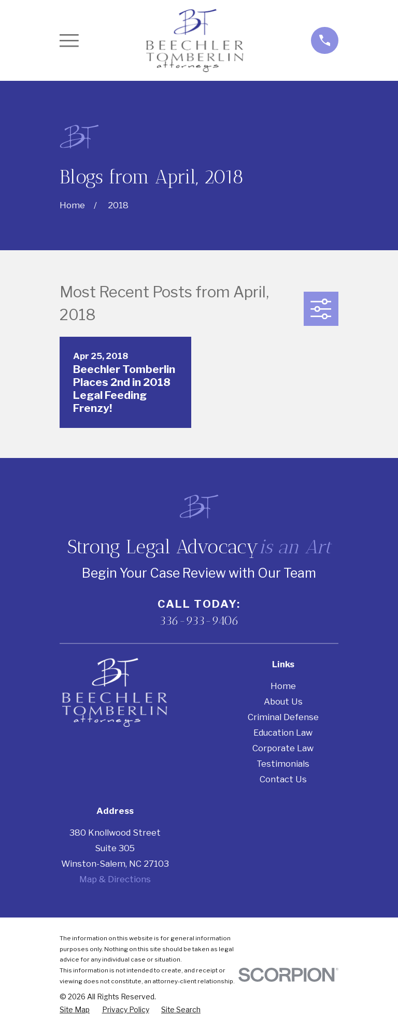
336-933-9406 (199, 620)
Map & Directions (115, 879)
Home (283, 686)
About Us (283, 701)
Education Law (282, 732)
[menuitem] (75, 1010)
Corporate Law (283, 748)
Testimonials (283, 763)
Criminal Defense (283, 717)
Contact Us (283, 779)
